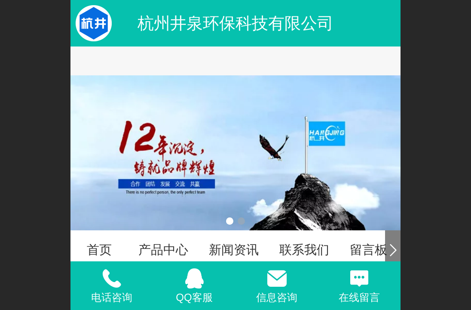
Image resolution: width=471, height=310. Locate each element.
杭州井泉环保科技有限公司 (235, 23)
